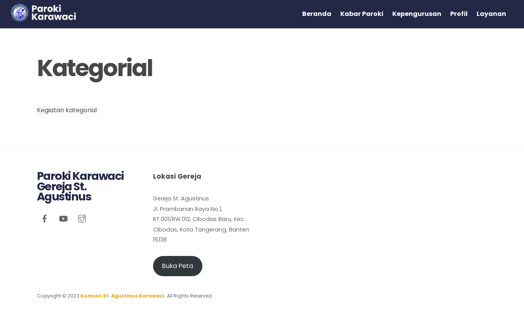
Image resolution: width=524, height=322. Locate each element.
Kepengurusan (416, 13)
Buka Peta (177, 265)
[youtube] (63, 218)
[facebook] (44, 218)
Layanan (491, 13)
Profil (459, 13)
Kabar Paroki (361, 13)
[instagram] (82, 218)
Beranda (316, 13)
